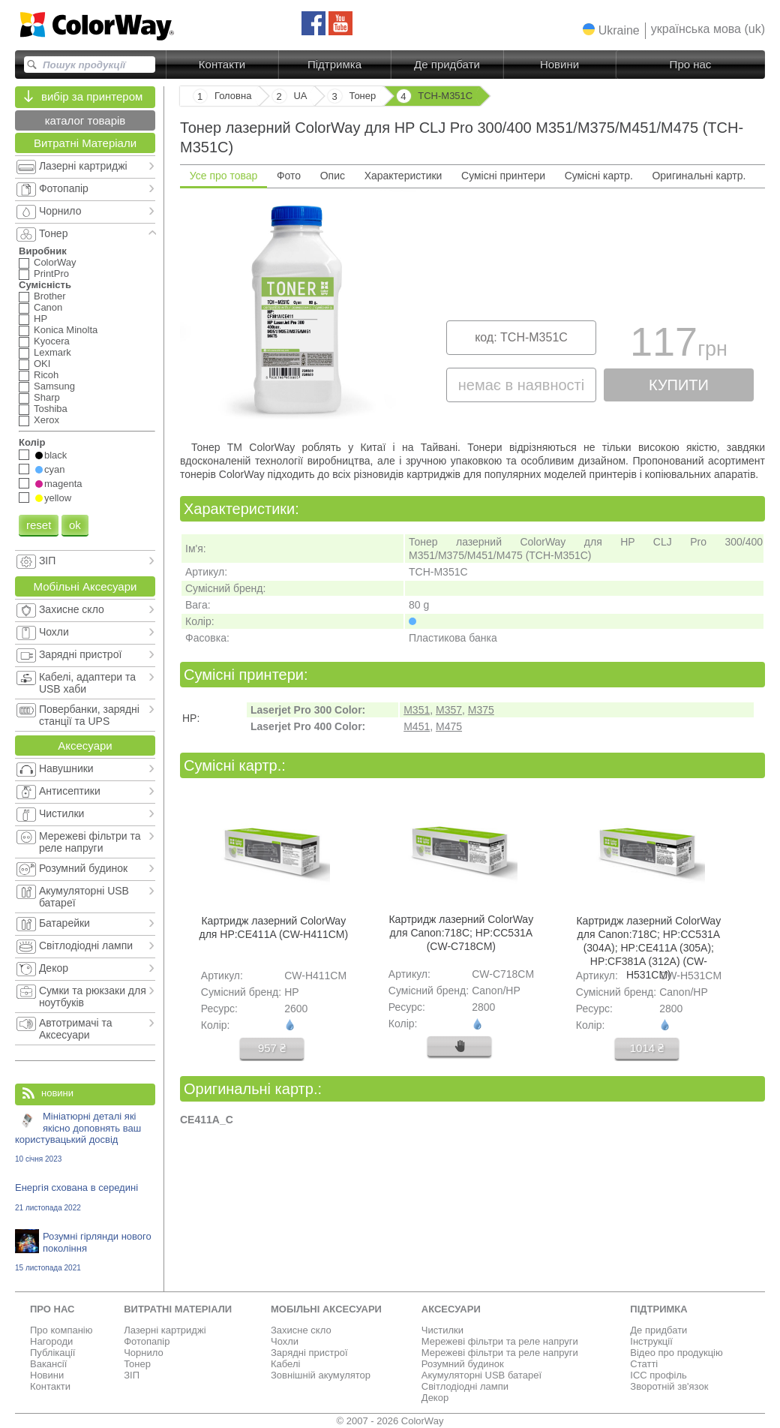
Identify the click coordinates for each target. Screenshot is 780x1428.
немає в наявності (521, 385)
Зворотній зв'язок (669, 1386)
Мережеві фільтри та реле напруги (500, 1341)
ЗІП (132, 1375)
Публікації (52, 1352)
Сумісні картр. (599, 176)
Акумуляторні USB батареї (482, 1375)
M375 (481, 710)
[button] (611, 30)
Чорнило (144, 1352)
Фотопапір (147, 1341)
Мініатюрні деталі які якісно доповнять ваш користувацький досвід (85, 1137)
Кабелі (285, 1363)
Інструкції (651, 1341)
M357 (449, 710)
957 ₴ (272, 1048)
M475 (449, 726)
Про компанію (61, 1330)
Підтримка (335, 64)
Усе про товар (224, 176)
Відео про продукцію (676, 1352)
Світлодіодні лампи (465, 1386)
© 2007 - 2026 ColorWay (390, 1420)
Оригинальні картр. (699, 176)
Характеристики (403, 176)
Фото (289, 176)
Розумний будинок (463, 1363)
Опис (332, 176)
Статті (644, 1363)
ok (75, 525)
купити (679, 385)
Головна (232, 95)
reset (38, 525)
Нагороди (51, 1341)
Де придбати (447, 64)
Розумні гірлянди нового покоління (85, 1251)
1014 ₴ (647, 1048)
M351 (417, 710)
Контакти (222, 64)
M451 (417, 726)
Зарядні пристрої (309, 1352)
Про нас (691, 64)
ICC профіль (658, 1375)
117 (679, 345)
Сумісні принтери (503, 176)
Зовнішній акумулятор (320, 1375)
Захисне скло (301, 1330)
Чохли (284, 1341)
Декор (435, 1397)
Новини (559, 64)
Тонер (137, 1363)
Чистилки (443, 1330)
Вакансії (48, 1363)
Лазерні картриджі (165, 1330)
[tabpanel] (472, 312)
